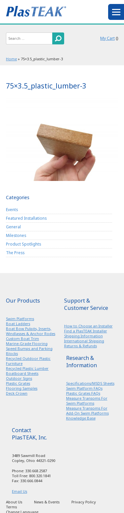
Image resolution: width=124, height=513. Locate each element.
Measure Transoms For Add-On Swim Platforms (87, 411)
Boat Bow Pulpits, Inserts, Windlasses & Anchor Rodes (30, 331)
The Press (15, 252)
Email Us (19, 491)
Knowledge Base (81, 418)
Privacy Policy (83, 501)
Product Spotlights (23, 244)
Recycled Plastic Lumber (27, 368)
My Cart (107, 38)
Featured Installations (26, 218)
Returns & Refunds (80, 345)
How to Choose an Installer (88, 325)
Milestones (16, 235)
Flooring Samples (21, 388)
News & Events (47, 501)
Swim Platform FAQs (84, 388)
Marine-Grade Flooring (27, 343)
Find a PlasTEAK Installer (85, 330)
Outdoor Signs (19, 378)
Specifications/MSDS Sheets (90, 383)
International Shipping (84, 340)
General (13, 226)
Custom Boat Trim (22, 338)
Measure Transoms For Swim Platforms (86, 401)
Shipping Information (83, 335)
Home (11, 58)
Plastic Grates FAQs (83, 393)
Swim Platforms (20, 318)
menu (116, 12)
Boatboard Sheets (22, 373)
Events (12, 209)
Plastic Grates (18, 383)
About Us (14, 501)
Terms (11, 506)
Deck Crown (16, 393)
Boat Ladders (18, 323)
